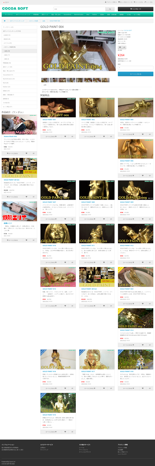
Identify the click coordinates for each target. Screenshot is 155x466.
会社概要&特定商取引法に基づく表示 (12, 450)
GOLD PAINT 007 (49, 202)
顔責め (102, 14)
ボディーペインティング (23, 14)
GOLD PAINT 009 (126, 202)
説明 (45, 85)
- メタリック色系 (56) (20, 47)
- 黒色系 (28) (6, 39)
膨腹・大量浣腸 (111, 14)
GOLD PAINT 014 (126, 330)
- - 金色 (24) (6, 51)
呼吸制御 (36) (7, 63)
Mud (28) (5, 83)
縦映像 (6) (6, 99)
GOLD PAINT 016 (49, 371)
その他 (129, 14)
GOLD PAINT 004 (55, 21)
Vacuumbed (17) (8, 75)
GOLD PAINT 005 (126, 119)
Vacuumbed (67, 14)
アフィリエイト (83, 450)
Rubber (94, 14)
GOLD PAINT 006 (126, 161)
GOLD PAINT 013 (49, 289)
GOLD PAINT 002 (88, 119)
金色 (44, 21)
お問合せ (43, 447)
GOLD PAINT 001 (49, 119)
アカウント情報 (122, 447)
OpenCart (12, 462)
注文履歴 (120, 450)
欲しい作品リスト (123, 452)
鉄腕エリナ (8, 223)
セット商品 (137, 14)
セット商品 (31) (7, 107)
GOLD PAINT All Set (11, 180)
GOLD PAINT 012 (126, 245)
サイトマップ (44, 450)
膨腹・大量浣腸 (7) (8, 95)
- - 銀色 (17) (6, 55)
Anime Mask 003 (10, 136)
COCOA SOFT (128, 30)
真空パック (45, 14)
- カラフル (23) (7, 43)
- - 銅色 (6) (6, 59)
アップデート (9, 14)
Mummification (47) (9, 79)
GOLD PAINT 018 (126, 371)
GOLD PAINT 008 (88, 202)
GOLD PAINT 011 (88, 245)
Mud (88, 14)
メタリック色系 (33, 21)
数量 (119, 64)
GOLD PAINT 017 (88, 371)
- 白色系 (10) (6, 35)
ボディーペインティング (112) (20, 31)
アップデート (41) (8, 27)
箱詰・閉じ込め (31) (9, 71)
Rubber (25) (6, 87)
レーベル (81, 447)
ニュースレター (122, 454)
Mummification (78, 14)
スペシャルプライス (85, 452)
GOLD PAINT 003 (126, 289)
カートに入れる (135, 74)
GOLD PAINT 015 (49, 415)
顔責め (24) (6, 91)
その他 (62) (6, 103)
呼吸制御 (36, 14)
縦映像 (121, 14)
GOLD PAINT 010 (49, 245)
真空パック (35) (7, 67)
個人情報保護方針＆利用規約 (10, 447)
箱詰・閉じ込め (55, 14)
